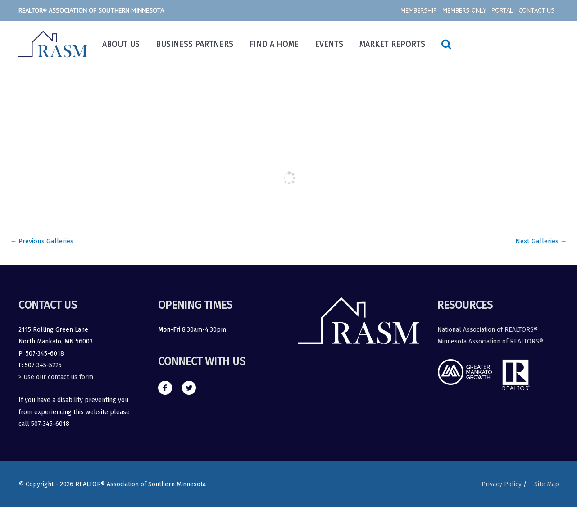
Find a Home (274, 44)
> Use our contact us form (55, 377)
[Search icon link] (446, 44)
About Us (121, 44)
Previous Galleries (42, 241)
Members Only (464, 10)
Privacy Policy (501, 484)
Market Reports (392, 44)
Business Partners (194, 44)
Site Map (546, 484)
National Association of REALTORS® (487, 329)
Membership (418, 10)
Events (329, 44)
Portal (502, 10)
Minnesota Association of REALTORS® (490, 341)
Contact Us (536, 10)
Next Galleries (541, 241)
